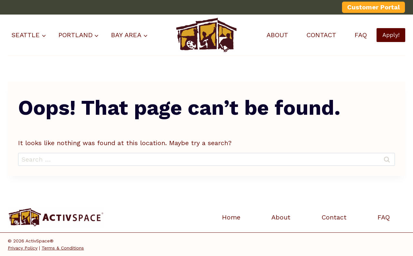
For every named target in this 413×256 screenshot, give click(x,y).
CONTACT (321, 34)
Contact (334, 217)
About (280, 217)
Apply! (390, 34)
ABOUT (277, 34)
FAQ (361, 34)
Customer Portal (373, 7)
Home (231, 217)
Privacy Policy (22, 248)
